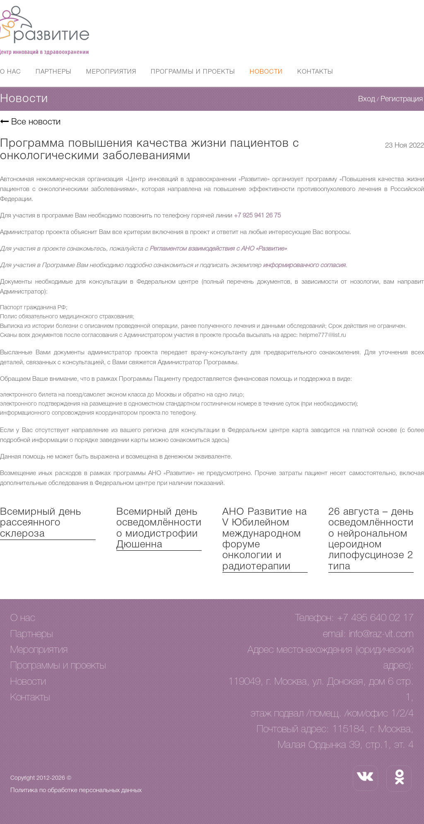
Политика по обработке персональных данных (76, 790)
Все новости (30, 122)
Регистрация (402, 99)
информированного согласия (304, 265)
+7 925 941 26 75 (257, 216)
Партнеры (54, 72)
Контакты (315, 72)
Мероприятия (111, 72)
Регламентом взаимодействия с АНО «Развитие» (218, 249)
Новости (266, 72)
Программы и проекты (193, 72)
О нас (10, 72)
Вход (366, 99)
